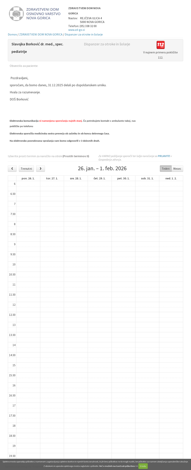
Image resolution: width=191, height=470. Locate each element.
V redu (143, 466)
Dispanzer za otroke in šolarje (84, 34)
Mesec (177, 168)
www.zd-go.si (76, 30)
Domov (12, 34)
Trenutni (26, 168)
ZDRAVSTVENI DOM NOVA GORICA (40, 34)
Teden (166, 168)
